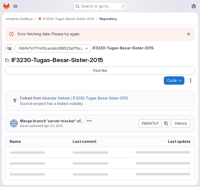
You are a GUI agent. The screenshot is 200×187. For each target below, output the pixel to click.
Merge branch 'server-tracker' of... (52, 121)
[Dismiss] (188, 34)
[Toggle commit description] (89, 120)
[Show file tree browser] (9, 48)
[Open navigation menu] (15, 6)
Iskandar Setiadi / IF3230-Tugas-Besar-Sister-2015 (85, 98)
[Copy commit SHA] (166, 123)
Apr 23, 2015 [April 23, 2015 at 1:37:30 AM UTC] (53, 126)
